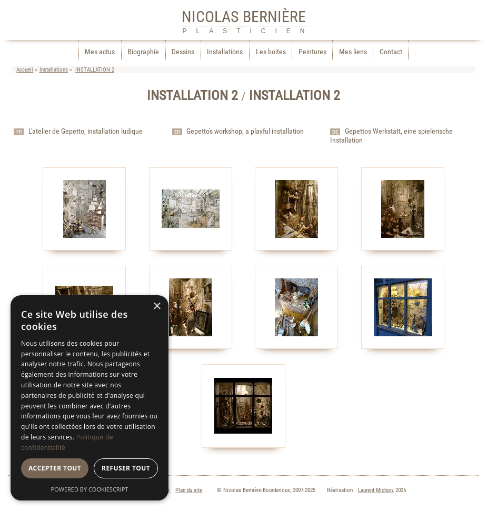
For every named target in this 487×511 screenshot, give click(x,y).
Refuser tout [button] (126, 468)
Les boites (271, 51)
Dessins (183, 51)
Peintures (312, 51)
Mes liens (353, 51)
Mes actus (100, 51)
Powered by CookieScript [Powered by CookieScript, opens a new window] (89, 489)
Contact (391, 51)
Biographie (143, 51)
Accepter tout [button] (54, 468)
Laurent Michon (375, 490)
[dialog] (89, 397)
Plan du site (188, 490)
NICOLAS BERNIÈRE (244, 16)
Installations (225, 51)
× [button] (157, 306)
